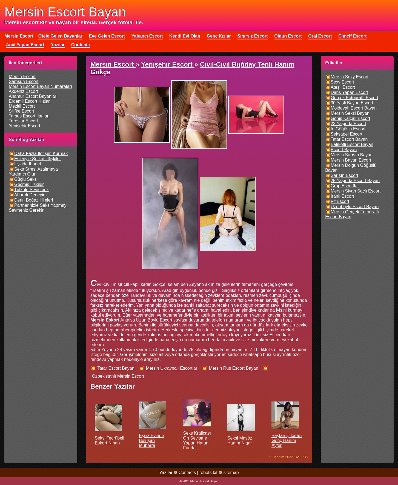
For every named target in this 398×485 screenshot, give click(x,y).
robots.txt (208, 472)
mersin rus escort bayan (233, 368)
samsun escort (23, 81)
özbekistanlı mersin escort (118, 376)
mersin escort (22, 76)
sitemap (231, 472)
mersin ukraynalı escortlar (171, 368)
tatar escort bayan (115, 368)
